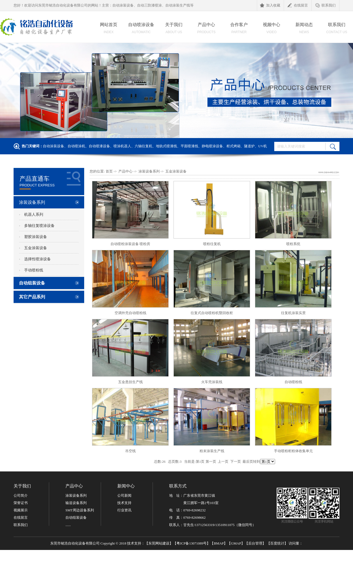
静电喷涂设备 (212, 146)
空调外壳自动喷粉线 (130, 313)
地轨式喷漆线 (166, 146)
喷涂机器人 (122, 146)
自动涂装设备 (53, 146)
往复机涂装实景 (293, 313)
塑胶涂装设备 (35, 237)
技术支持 (124, 503)
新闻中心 (126, 486)
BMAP (219, 543)
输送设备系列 (76, 503)
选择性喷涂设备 (37, 259)
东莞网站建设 (158, 543)
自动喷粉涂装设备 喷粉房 (130, 244)
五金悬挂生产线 (130, 382)
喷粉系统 (293, 244)
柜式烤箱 (233, 146)
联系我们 (325, 5)
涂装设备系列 (32, 202)
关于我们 (173, 29)
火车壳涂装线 (211, 382)
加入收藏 (270, 5)
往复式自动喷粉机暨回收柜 (212, 313)
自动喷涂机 (76, 146)
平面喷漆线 (189, 146)
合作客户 (239, 29)
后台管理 (255, 543)
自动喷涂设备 (141, 29)
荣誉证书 (21, 503)
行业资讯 (124, 510)
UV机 (262, 146)
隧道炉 (249, 146)
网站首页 (108, 29)
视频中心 (271, 29)
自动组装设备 (32, 283)
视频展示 (21, 510)
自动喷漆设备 (99, 146)
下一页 (235, 461)
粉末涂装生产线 (212, 451)
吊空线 (130, 451)
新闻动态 (304, 29)
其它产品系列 (32, 297)
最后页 (247, 461)
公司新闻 (124, 495)
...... (68, 525)
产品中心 (206, 29)
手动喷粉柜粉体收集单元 (293, 451)
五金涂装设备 (35, 248)
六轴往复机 (143, 146)
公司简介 (21, 495)
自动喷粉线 (293, 382)
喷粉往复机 (212, 244)
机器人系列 (33, 214)
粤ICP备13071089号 (192, 543)
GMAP (236, 543)
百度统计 (277, 543)
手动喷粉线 (33, 270)
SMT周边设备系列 (79, 510)
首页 (109, 171)
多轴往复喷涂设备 (39, 226)
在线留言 (298, 5)
